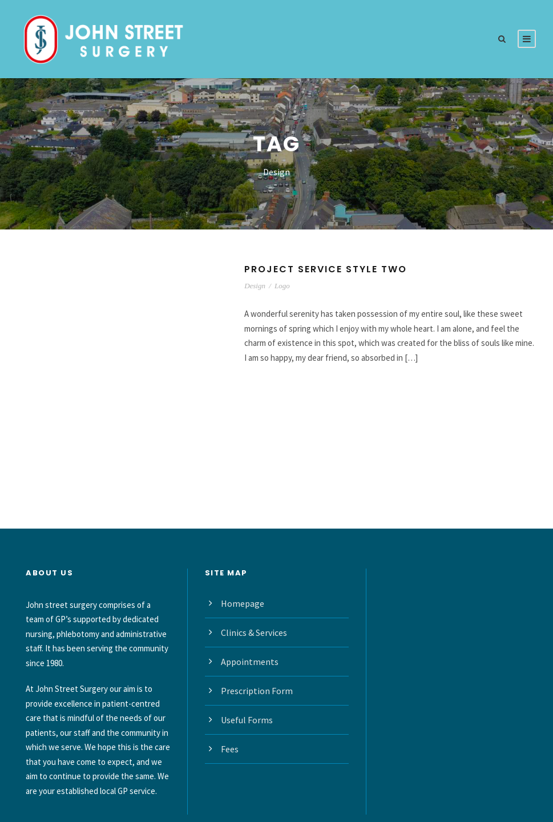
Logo (282, 285)
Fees (230, 749)
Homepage (242, 603)
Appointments (249, 661)
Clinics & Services (254, 632)
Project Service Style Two (325, 269)
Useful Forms (247, 720)
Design (254, 285)
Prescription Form (257, 690)
